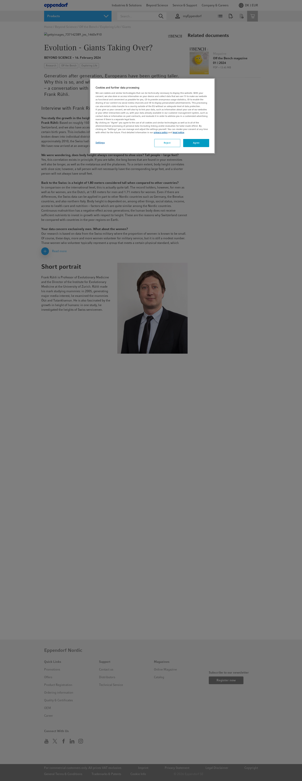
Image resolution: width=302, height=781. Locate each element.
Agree (196, 142)
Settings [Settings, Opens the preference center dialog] (100, 142)
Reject (167, 142)
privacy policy (161, 132)
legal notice (178, 132)
